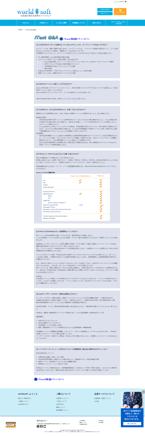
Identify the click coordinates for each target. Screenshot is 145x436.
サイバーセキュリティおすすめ (118, 23)
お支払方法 (60, 404)
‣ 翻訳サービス (82, 422)
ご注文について (61, 401)
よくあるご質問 (61, 23)
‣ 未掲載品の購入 (83, 424)
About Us (26, 23)
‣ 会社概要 (100, 422)
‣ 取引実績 (100, 420)
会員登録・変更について (102, 398)
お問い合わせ (96, 23)
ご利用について (23, 401)
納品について (60, 407)
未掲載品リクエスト (79, 23)
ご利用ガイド (43, 23)
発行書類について (62, 410)
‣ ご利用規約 (82, 420)
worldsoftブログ (23, 404)
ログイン (105, 13)
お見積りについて (62, 398)
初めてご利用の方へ (24, 398)
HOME (20, 30)
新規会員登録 (105, 9)
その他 (96, 401)
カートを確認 (120, 11)
